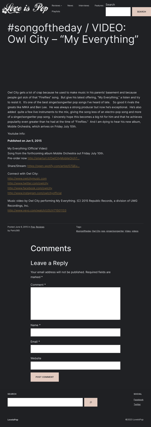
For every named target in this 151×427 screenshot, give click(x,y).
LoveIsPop (13, 419)
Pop (33, 227)
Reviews (40, 227)
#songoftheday (83, 231)
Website (36, 358)
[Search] (90, 402)
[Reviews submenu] (61, 5)
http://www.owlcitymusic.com (27, 178)
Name (36, 325)
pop (103, 231)
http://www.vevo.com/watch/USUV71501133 (37, 210)
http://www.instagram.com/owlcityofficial (35, 193)
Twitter (137, 404)
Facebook (138, 399)
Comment (38, 284)
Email (35, 341)
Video (128, 231)
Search (110, 4)
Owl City (96, 231)
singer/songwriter (115, 231)
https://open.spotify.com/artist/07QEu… (53, 166)
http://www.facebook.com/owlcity (30, 188)
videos (135, 231)
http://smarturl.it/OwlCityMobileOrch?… (53, 158)
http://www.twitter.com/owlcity (28, 183)
